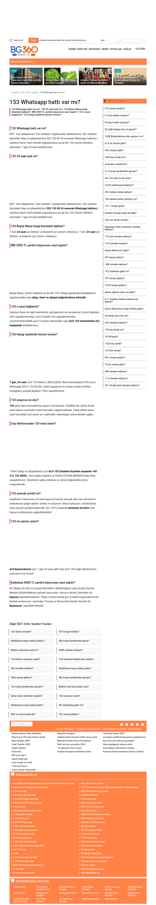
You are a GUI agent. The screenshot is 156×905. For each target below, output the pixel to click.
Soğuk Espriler (19, 748)
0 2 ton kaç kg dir (89, 799)
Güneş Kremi (19, 893)
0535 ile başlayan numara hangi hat (97, 857)
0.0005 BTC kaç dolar (23, 822)
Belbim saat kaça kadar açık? (74, 686)
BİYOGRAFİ (94, 49)
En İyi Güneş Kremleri (87, 888)
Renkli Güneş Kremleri (134, 894)
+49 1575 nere (19, 849)
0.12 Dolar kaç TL (21, 818)
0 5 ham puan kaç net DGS (25, 857)
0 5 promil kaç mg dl (90, 834)
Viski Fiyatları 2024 (21, 744)
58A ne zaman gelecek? (23, 714)
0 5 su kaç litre (87, 849)
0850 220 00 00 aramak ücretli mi (28, 865)
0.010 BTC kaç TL (89, 811)
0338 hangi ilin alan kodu (92, 818)
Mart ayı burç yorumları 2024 (71, 744)
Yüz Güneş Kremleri (41, 900)
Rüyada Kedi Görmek (22, 61)
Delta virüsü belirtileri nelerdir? (27, 696)
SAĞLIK (127, 49)
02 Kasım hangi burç (22, 838)
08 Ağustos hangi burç (91, 853)
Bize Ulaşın (134, 728)
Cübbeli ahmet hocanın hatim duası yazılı (77, 737)
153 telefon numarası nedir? (25, 659)
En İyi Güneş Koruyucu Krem (43, 888)
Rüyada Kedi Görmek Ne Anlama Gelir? (30, 787)
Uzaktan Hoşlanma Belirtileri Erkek (74, 751)
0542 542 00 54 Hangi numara (94, 791)
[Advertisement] (55, 181)
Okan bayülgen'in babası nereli (117, 744)
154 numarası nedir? (69, 696)
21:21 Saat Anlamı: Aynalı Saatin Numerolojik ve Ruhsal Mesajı (109, 787)
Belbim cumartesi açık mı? (24, 650)
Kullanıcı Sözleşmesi (88, 728)
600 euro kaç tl (19, 755)
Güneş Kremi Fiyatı (67, 893)
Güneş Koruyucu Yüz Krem (135, 888)
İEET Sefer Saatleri (30, 92)
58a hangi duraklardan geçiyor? (75, 677)
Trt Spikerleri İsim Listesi (69, 748)
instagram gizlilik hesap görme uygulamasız (124, 737)
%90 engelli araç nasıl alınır (25, 830)
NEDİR (105, 49)
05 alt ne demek (88, 826)
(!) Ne (15, 853)
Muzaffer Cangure (66, 733)
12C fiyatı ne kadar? (21, 631)
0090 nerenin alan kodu (91, 803)
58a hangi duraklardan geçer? (74, 640)
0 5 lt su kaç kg (20, 791)
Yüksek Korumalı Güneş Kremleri (21, 900)
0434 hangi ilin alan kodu (24, 795)
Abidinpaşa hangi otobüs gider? (27, 705)
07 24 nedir (18, 869)
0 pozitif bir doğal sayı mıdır (25, 799)
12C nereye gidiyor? (69, 714)
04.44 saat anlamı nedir (24, 873)
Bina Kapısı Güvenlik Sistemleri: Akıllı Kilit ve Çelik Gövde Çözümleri (69, 40)
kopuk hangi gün (20, 759)
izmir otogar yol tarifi (22, 762)
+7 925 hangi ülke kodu (23, 861)
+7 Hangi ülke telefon (23, 814)
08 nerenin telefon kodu (91, 845)
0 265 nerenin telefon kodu (93, 842)
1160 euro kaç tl (19, 766)
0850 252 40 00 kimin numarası (27, 803)
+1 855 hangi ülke (89, 838)
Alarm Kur (16, 751)
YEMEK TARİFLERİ (77, 49)
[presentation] (106, 41)
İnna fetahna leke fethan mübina (118, 748)
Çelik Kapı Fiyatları (90, 899)
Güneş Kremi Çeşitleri (42, 894)
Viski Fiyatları (111, 899)
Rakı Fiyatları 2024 (21, 740)
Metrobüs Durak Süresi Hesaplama (74, 740)
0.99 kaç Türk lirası (89, 795)
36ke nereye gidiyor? (21, 677)
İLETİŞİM (140, 48)
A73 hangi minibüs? (69, 631)
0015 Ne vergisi (88, 865)
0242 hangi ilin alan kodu (92, 869)
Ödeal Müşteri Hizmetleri (92, 783)
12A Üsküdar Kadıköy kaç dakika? (76, 659)
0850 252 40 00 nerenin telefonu (95, 814)
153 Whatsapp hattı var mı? (52, 92)
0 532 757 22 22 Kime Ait (24, 842)
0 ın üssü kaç (19, 807)
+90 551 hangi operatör (91, 830)
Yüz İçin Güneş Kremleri (111, 894)
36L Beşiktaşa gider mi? (71, 705)
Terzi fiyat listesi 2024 (114, 733)
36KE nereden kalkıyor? (71, 650)
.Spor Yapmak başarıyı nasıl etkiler (29, 845)
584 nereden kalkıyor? (22, 668)
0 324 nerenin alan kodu (24, 826)
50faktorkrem (20, 887)
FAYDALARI (116, 49)
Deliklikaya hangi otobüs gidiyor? (28, 640)
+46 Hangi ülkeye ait (90, 873)
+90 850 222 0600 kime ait (93, 822)
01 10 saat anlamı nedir (24, 834)
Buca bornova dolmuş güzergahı (118, 740)
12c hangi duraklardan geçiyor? (27, 686)
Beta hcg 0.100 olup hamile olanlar (28, 737)
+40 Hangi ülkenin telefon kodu (27, 811)
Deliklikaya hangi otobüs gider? (75, 668)
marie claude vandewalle (24, 769)
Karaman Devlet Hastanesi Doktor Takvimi (123, 751)
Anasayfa (16, 92)
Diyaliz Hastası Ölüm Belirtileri (26, 733)
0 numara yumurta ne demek (94, 861)
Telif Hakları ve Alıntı (114, 728)
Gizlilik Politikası (64, 728)
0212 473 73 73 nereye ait (93, 807)
